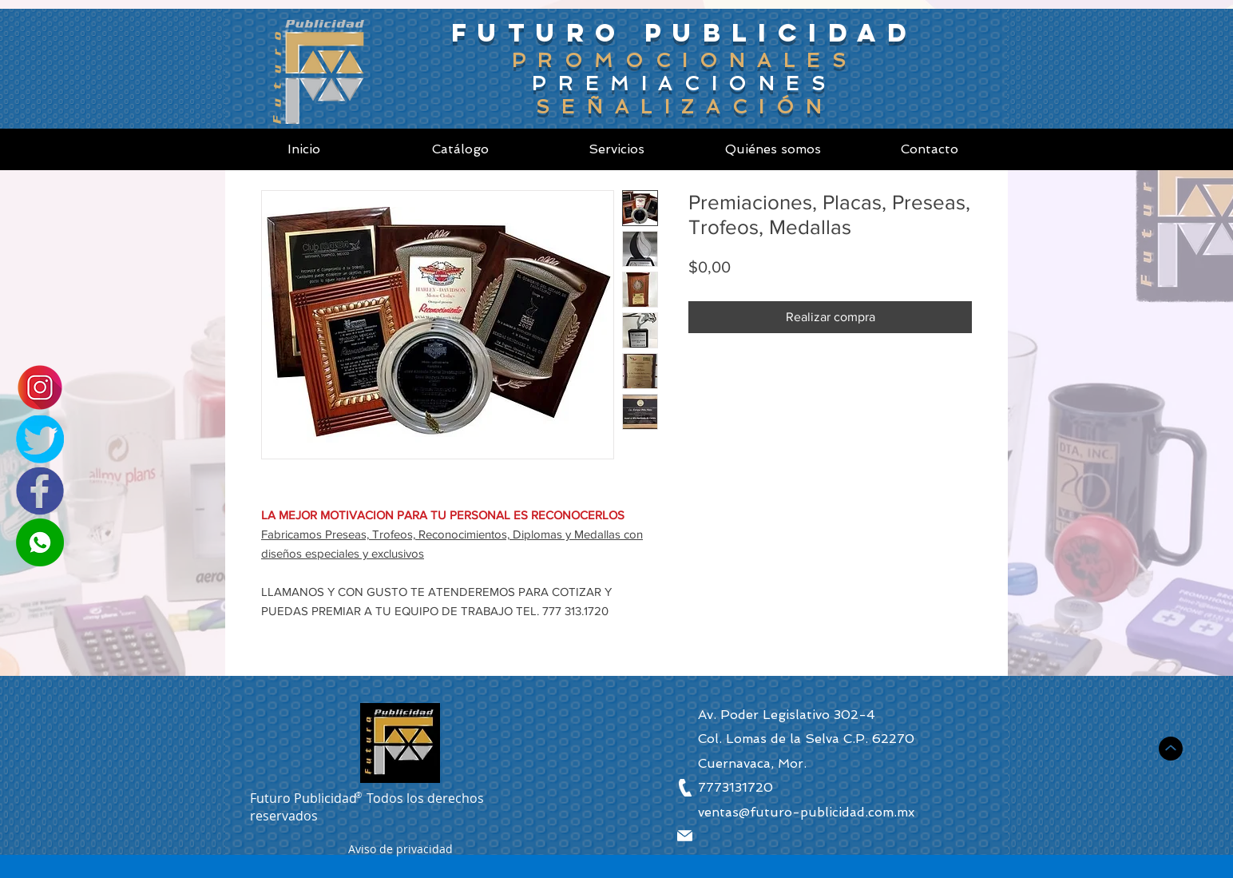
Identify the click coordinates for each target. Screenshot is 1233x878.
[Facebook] (40, 491)
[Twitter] (40, 439)
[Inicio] (303, 149)
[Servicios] (616, 149)
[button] (400, 851)
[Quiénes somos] (773, 149)
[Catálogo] (460, 149)
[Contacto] (929, 149)
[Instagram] (40, 387)
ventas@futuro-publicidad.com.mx (806, 812)
